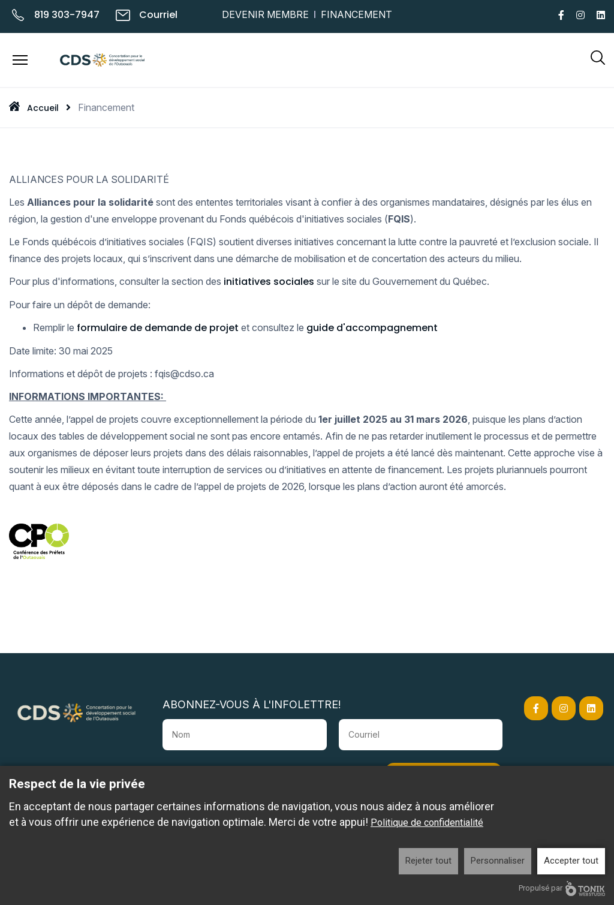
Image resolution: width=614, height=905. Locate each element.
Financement (356, 14)
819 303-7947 (67, 15)
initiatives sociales (269, 281)
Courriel (158, 15)
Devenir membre (265, 14)
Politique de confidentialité (427, 822)
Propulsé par (562, 888)
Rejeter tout (428, 860)
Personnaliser (498, 860)
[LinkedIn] (601, 15)
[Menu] (20, 60)
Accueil (43, 108)
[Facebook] (561, 15)
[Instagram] (580, 15)
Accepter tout (571, 860)
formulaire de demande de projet (158, 328)
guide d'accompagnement (372, 328)
